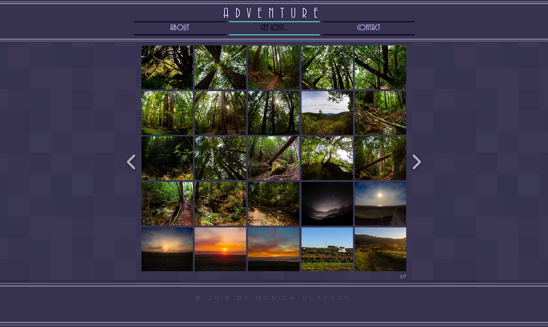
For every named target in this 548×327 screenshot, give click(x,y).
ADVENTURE (273, 14)
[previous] (131, 161)
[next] (416, 161)
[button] (167, 67)
